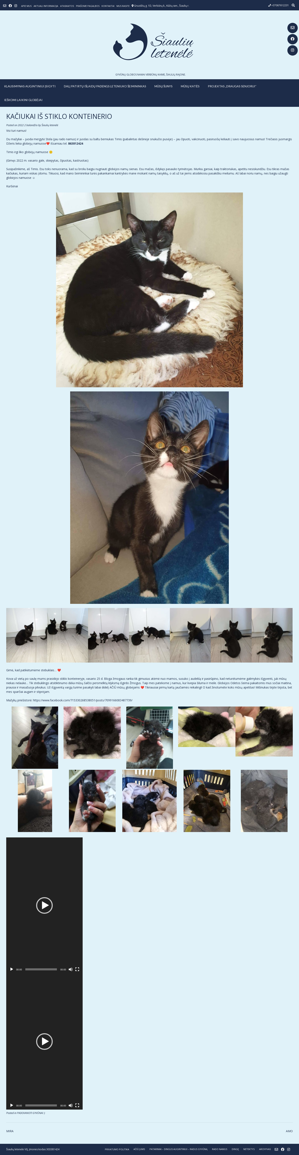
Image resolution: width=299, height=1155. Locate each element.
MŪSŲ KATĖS (190, 86)
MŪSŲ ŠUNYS (163, 86)
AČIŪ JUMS (139, 1149)
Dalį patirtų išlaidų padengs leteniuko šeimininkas (105, 86)
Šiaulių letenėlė (50, 125)
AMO (289, 1131)
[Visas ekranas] (77, 969)
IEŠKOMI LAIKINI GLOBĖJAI (23, 100)
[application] (44, 905)
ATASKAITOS (67, 5)
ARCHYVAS (265, 1149)
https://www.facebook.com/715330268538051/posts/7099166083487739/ (82, 700)
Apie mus (26, 5)
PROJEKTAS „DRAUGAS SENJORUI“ (232, 86)
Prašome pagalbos (87, 5)
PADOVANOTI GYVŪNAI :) (31, 1113)
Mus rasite (123, 5)
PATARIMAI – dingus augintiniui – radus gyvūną (178, 1149)
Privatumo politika (117, 1149)
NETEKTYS (249, 1149)
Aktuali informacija (46, 5)
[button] (44, 905)
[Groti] (12, 969)
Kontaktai (108, 5)
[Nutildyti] (71, 969)
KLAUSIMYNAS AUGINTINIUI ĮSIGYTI (30, 86)
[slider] (41, 969)
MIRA (9, 1131)
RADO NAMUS (219, 1149)
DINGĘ (235, 1149)
